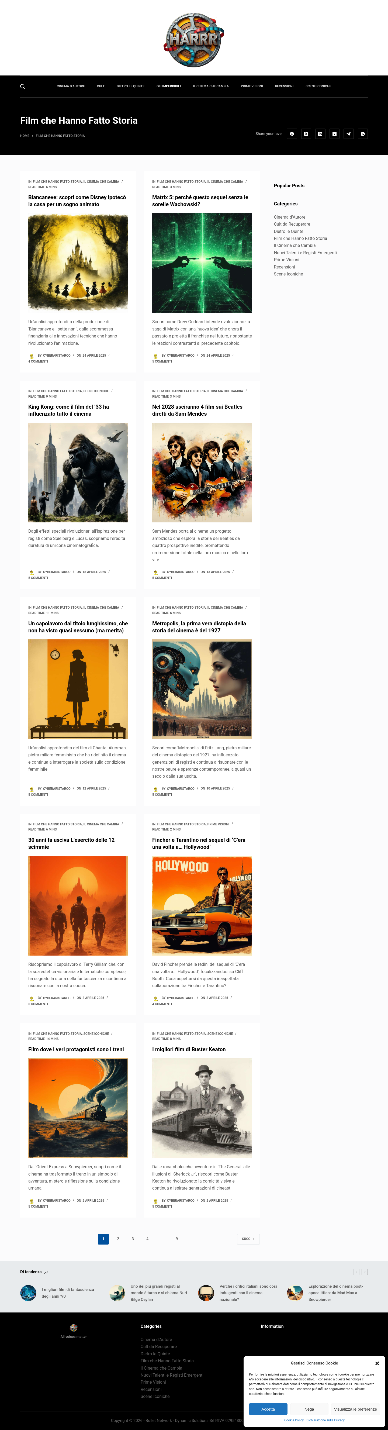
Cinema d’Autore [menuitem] (71, 86)
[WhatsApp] (363, 134)
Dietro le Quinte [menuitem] (130, 86)
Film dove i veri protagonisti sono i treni (76, 1049)
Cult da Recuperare (292, 224)
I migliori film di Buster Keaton (189, 1049)
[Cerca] (22, 86)
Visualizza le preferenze (355, 1409)
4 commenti (38, 361)
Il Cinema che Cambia (101, 182)
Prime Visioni (218, 824)
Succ (248, 1239)
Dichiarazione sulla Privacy (325, 1420)
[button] (377, 1363)
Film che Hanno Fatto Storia (57, 182)
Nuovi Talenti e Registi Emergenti (305, 252)
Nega (309, 1409)
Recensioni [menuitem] (284, 86)
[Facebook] (292, 134)
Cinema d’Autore (290, 217)
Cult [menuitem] (101, 86)
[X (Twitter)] (306, 134)
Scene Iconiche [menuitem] (318, 86)
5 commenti (162, 361)
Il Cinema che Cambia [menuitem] (211, 86)
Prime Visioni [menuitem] (252, 86)
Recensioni (284, 267)
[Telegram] (349, 134)
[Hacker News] (335, 134)
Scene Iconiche (96, 391)
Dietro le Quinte (288, 231)
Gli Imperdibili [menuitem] (169, 86)
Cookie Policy (294, 1420)
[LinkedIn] (320, 134)
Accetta (268, 1409)
